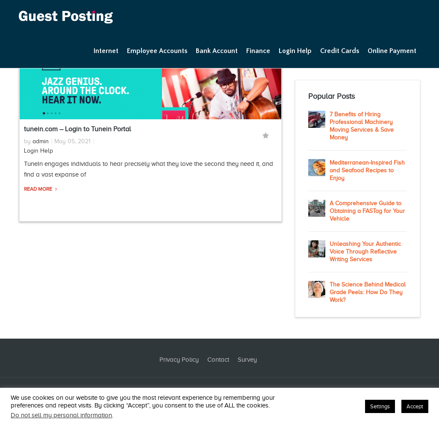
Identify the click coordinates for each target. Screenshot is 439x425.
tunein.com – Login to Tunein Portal (77, 129)
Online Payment (392, 51)
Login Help (295, 51)
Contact (218, 359)
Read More (38, 189)
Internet (106, 51)
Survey (247, 359)
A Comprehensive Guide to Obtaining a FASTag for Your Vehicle (367, 211)
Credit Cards (339, 51)
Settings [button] (380, 406)
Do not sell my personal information (61, 415)
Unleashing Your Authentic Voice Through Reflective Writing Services (365, 252)
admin (40, 141)
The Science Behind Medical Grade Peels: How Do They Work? (368, 292)
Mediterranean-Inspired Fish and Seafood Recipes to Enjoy (367, 170)
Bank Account (217, 51)
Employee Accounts (157, 51)
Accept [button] (415, 406)
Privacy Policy (179, 359)
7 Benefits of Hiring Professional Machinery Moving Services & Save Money (362, 126)
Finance (258, 51)
